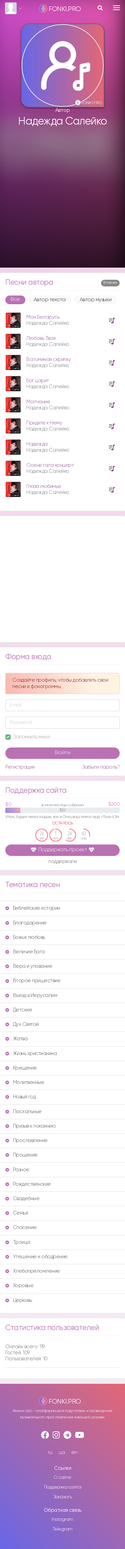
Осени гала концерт (50, 465)
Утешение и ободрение (36, 1256)
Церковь (18, 1300)
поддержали (62, 862)
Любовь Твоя (41, 338)
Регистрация (20, 767)
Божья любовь (25, 937)
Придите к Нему (44, 422)
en (74, 1452)
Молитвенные (24, 1082)
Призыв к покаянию (30, 1126)
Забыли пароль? (101, 767)
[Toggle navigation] (116, 7)
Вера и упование (28, 966)
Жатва (16, 1038)
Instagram (62, 1519)
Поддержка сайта (62, 1487)
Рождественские (28, 1184)
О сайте (62, 1477)
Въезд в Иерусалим (31, 995)
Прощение (21, 1154)
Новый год (20, 1096)
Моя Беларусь (42, 317)
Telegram (63, 1529)
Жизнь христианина (31, 1053)
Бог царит (37, 380)
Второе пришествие (32, 980)
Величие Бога (25, 951)
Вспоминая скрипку (48, 359)
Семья (16, 1213)
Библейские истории (32, 908)
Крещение (21, 1067)
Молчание (38, 401)
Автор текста (50, 300)
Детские (18, 1009)
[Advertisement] (62, 198)
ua (62, 1452)
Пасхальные (23, 1111)
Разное (17, 1169)
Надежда (37, 444)
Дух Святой (22, 1024)
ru (50, 1452)
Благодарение (26, 922)
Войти (62, 753)
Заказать (62, 1497)
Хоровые (19, 1285)
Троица (17, 1242)
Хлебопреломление (32, 1271)
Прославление (26, 1140)
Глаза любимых (43, 486)
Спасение (21, 1227)
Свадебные (22, 1198)
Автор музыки (96, 300)
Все (15, 299)
